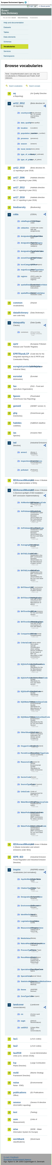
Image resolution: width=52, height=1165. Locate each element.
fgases (16, 396)
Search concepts (34, 86)
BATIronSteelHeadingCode (25, 622)
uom (15, 1119)
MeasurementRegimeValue (25, 928)
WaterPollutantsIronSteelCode (25, 826)
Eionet (14, 17)
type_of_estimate (25, 154)
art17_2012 (19, 187)
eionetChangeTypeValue (25, 258)
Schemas (7, 42)
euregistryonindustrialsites (21, 366)
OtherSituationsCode (25, 732)
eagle (23, 1021)
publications (19, 1092)
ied (14, 442)
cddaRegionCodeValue (25, 221)
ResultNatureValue (25, 957)
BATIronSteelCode (25, 611)
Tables (6, 32)
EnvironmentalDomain (25, 906)
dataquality (19, 322)
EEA (14, 2)
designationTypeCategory (25, 243)
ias (14, 433)
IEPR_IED (18, 857)
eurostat (17, 376)
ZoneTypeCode (25, 996)
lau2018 (17, 1053)
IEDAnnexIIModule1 (21, 480)
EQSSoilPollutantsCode (25, 691)
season (24, 144)
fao (15, 386)
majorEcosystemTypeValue (25, 270)
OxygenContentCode (25, 746)
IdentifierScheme (25, 914)
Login (31, 6)
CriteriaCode (25, 643)
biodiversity (19, 207)
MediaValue (25, 938)
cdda (15, 214)
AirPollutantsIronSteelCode (25, 528)
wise (15, 1129)
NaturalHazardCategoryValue (25, 943)
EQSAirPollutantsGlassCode (25, 664)
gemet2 (17, 406)
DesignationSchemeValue (25, 897)
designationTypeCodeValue (25, 251)
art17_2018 (19, 197)
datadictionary (20, 312)
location (24, 128)
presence (25, 138)
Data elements (10, 37)
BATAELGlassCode (25, 554)
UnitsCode (25, 792)
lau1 (15, 1039)
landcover (18, 1004)
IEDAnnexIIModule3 (21, 490)
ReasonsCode (25, 762)
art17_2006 (19, 177)
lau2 (15, 1046)
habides (17, 423)
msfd (15, 1073)
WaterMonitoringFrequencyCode (25, 802)
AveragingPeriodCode (25, 545)
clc (22, 1014)
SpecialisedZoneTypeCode (25, 969)
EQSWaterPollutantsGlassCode (25, 702)
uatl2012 (24, 1028)
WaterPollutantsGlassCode (25, 812)
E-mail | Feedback (11, 1157)
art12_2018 (19, 168)
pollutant (24, 470)
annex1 (24, 452)
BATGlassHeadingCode (25, 598)
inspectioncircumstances (25, 461)
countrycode (25, 113)
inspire (16, 869)
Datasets (7, 27)
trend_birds (25, 149)
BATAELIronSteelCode (25, 570)
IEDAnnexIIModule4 (21, 844)
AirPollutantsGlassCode (25, 511)
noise (16, 1082)
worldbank (18, 1139)
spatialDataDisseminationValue (25, 285)
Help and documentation (14, 23)
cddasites (25, 228)
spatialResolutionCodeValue (25, 293)
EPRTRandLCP (21, 354)
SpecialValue (25, 976)
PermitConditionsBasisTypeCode (25, 753)
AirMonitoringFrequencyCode (25, 502)
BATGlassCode (25, 587)
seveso (17, 1102)
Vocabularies (9, 46)
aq (14, 93)
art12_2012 (19, 103)
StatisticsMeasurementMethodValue (25, 981)
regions (24, 276)
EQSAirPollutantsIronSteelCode (25, 678)
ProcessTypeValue (25, 950)
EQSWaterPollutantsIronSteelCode (25, 717)
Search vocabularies (15, 86)
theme (23, 990)
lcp (14, 1063)
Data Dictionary (23, 17)
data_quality (25, 123)
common (17, 303)
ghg (15, 413)
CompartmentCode (25, 634)
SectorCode (25, 777)
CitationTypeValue (25, 888)
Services (7, 51)
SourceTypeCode (25, 784)
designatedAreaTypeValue (25, 236)
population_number (25, 133)
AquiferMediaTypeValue (25, 879)
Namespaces (9, 56)
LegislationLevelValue (25, 921)
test (15, 1112)
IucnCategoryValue (25, 265)
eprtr (15, 344)
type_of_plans (25, 160)
